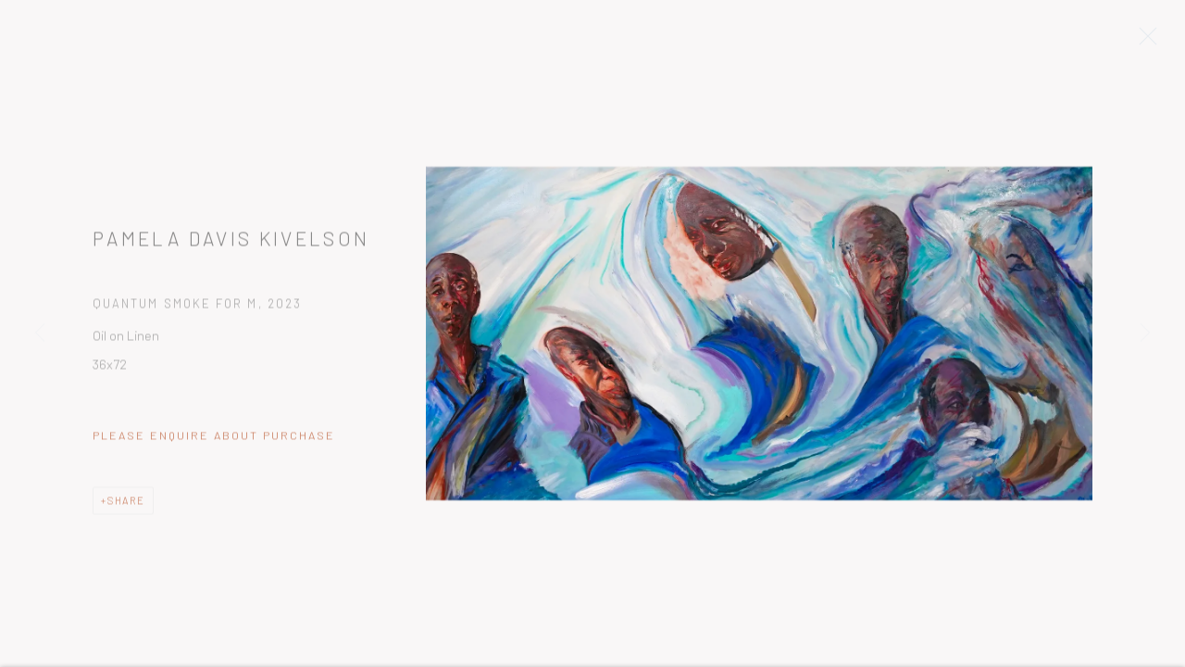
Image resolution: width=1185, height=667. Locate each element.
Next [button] (1145, 333)
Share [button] (126, 505)
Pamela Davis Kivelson (231, 243)
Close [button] (1153, 42)
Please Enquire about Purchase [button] (214, 440)
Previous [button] (40, 333)
